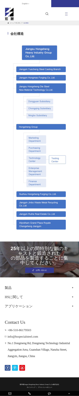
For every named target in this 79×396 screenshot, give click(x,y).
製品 (8, 288)
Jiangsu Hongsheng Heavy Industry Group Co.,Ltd (38, 384)
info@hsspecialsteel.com (23, 336)
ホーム (12, 23)
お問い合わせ (39, 270)
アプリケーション (19, 306)
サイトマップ (31, 387)
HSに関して (18, 23)
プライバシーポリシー (45, 387)
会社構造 (26, 23)
